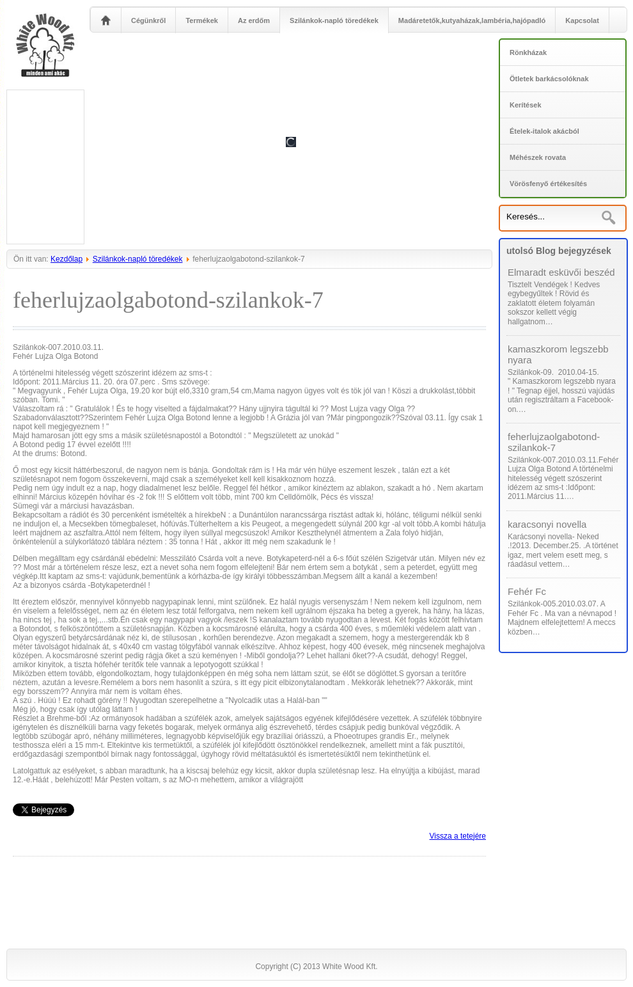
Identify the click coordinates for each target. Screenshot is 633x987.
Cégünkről (148, 20)
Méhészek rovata (538, 157)
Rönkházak (528, 52)
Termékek (201, 20)
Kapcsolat (582, 20)
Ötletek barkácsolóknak (549, 79)
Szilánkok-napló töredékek (334, 20)
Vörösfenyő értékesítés (548, 183)
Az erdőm (254, 20)
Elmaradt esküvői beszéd (561, 272)
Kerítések (526, 105)
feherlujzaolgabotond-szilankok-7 (554, 442)
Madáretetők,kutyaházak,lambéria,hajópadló (471, 20)
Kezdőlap (66, 259)
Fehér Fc (527, 591)
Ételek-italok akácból (544, 131)
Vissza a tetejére (458, 836)
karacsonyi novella (547, 524)
